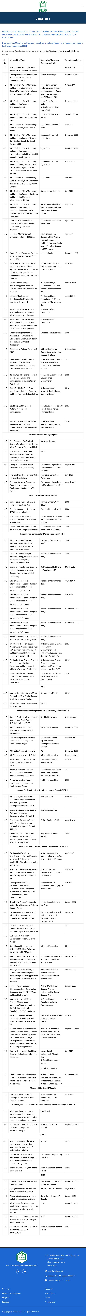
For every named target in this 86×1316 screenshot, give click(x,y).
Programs (6, 1297)
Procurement (50, 1302)
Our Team (6, 1289)
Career (47, 1297)
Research (49, 1289)
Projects (5, 1302)
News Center (50, 1293)
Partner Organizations (11, 1293)
